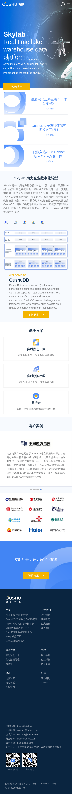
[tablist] (36, 223)
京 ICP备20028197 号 (15, 788)
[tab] (6, 222)
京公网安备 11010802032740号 (41, 784)
